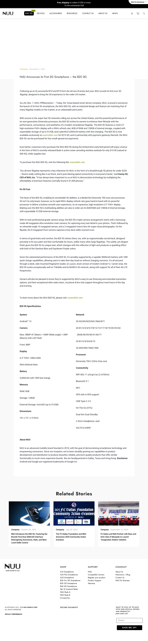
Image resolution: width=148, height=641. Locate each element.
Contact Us (88, 13)
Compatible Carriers (96, 574)
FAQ (90, 571)
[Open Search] (143, 13)
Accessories (55, 13)
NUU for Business (139, 2)
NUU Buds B (65, 595)
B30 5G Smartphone (68, 583)
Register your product (96, 577)
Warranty (91, 583)
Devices (41, 13)
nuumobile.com (50, 135)
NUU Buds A (65, 592)
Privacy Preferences (13, 614)
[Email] (129, 620)
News (115, 13)
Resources (72, 13)
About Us (102, 13)
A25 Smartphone (67, 577)
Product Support (94, 580)
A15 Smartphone (67, 571)
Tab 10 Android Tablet (69, 589)
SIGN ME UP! (129, 628)
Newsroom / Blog (123, 574)
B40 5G (29, 13)
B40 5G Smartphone (68, 586)
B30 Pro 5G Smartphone (70, 580)
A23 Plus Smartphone (69, 574)
